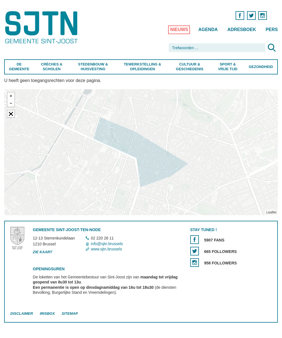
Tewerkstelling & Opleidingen (142, 66)
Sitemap (70, 314)
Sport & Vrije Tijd (228, 66)
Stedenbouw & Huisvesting (93, 66)
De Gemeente (19, 66)
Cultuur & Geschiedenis (189, 66)
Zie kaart (42, 252)
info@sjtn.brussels (107, 243)
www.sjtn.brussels (106, 249)
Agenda (208, 29)
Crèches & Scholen (51, 66)
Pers (271, 29)
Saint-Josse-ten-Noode (42, 27)
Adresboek (241, 29)
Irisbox (47, 314)
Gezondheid (261, 67)
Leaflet (271, 212)
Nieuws (179, 29)
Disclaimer (21, 314)
